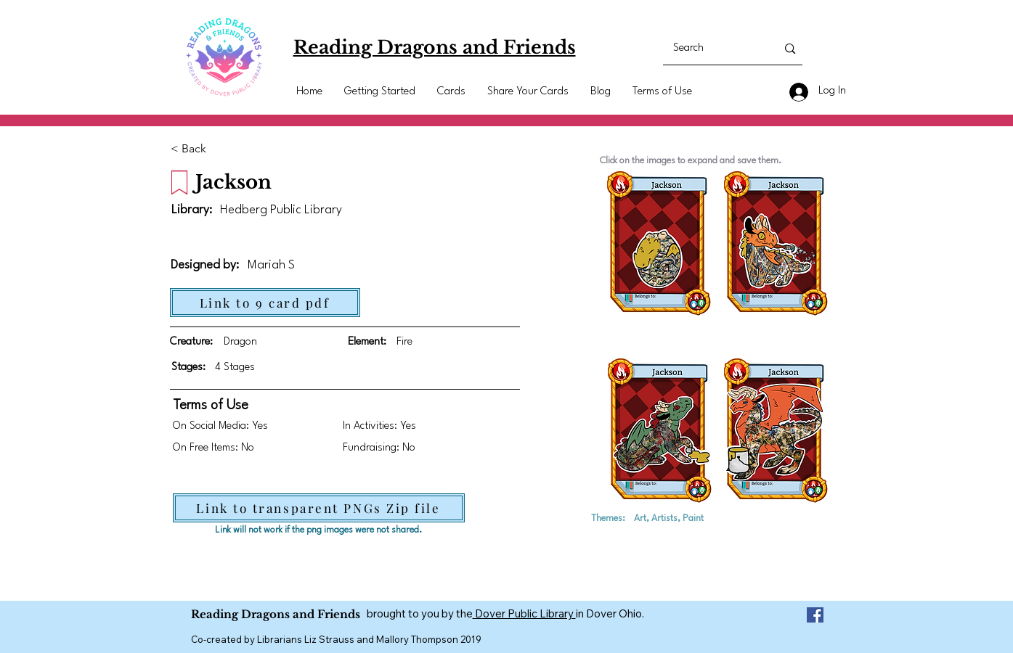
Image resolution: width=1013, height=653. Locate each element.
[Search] (714, 49)
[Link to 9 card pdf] (265, 302)
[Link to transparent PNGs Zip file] (319, 507)
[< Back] (195, 148)
